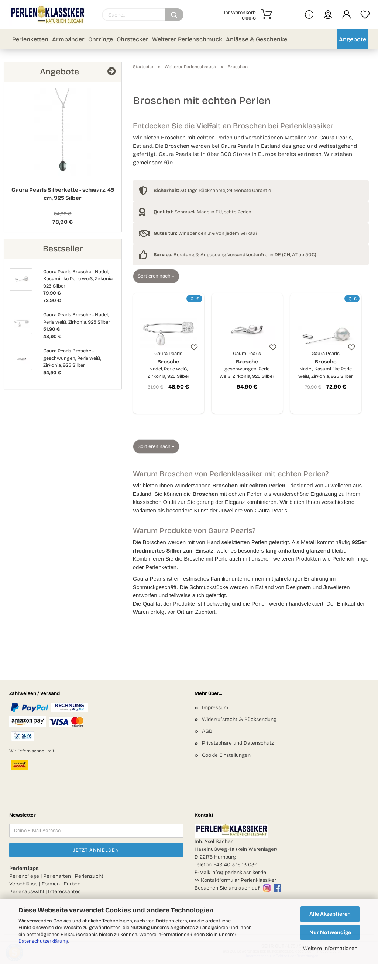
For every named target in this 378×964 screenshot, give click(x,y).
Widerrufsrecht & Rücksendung (239, 719)
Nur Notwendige (330, 932)
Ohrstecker (132, 39)
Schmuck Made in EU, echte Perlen (202, 212)
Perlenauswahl (26, 891)
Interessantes (64, 891)
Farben (72, 884)
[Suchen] (174, 14)
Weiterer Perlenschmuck (187, 39)
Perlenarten (57, 876)
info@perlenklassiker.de (238, 872)
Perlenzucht (89, 876)
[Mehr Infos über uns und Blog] (309, 14)
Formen (51, 884)
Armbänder (68, 39)
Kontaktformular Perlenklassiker (238, 880)
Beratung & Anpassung (190, 255)
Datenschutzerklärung (43, 941)
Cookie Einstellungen (226, 755)
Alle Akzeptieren (330, 914)
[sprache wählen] (328, 14)
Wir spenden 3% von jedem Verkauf (205, 233)
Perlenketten (30, 39)
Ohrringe (100, 39)
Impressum (215, 707)
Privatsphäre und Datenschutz (238, 743)
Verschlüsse (23, 884)
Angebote (352, 39)
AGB (207, 731)
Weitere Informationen (330, 948)
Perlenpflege (24, 876)
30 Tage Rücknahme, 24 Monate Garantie (212, 191)
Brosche (168, 365)
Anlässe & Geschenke (256, 39)
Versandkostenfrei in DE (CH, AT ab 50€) (271, 255)
